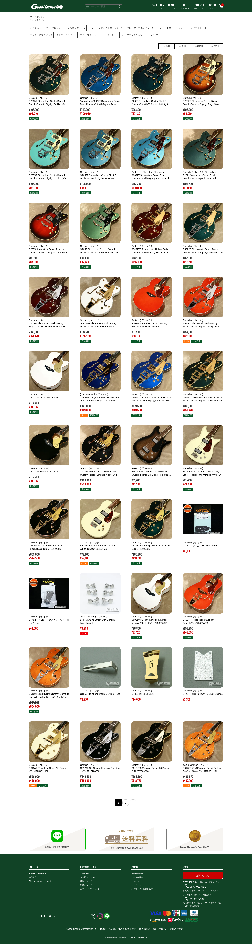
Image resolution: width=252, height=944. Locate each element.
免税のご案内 (176, 929)
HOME (32, 17)
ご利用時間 (85, 873)
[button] (133, 802)
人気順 (166, 46)
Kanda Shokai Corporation (79, 929)
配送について (86, 885)
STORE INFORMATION (39, 873)
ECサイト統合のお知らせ (40, 881)
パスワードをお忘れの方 (142, 889)
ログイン (212, 6)
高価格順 (215, 46)
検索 (119, 6)
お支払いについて (88, 877)
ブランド (171, 6)
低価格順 (198, 46)
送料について (86, 881)
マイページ (136, 885)
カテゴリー (157, 6)
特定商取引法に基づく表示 (122, 929)
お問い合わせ (198, 6)
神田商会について (36, 877)
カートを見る (137, 877)
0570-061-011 (198, 886)
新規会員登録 (137, 873)
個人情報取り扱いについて (153, 929)
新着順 (182, 46)
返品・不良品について (90, 889)
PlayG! (102, 929)
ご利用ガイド (184, 6)
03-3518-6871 (198, 899)
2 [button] (125, 802)
